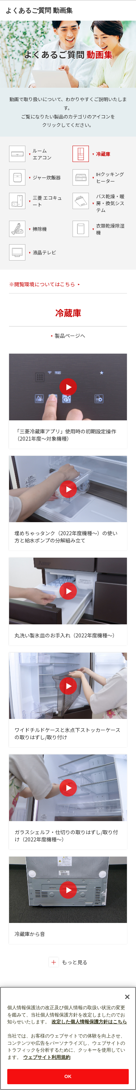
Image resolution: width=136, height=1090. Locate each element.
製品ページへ (70, 335)
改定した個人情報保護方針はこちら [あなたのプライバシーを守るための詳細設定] (89, 1021)
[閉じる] (127, 997)
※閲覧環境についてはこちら (42, 284)
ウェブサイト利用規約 (46, 1057)
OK (68, 1076)
